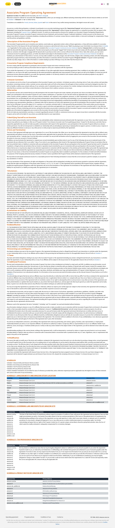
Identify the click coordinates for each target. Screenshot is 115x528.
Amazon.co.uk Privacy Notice (51, 503)
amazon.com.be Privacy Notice (51, 481)
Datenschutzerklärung (49, 486)
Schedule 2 (98, 253)
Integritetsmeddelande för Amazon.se (54, 500)
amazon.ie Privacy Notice (50, 488)
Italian (35, 22)
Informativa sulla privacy (50, 491)
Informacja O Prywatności (50, 495)
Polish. (47, 22)
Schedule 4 (10, 274)
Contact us (60, 517)
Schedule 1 (11, 19)
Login (8, 4)
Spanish (40, 22)
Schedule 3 (97, 259)
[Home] (57, 4)
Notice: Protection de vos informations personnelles (58, 483)
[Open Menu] (107, 4)
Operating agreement (12, 517)
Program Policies (26, 32)
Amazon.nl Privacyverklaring (51, 493)
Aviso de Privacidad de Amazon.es (52, 498)
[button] (103, 4)
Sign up (17, 4)
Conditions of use (46, 517)
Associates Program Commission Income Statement (63, 48)
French (26, 22)
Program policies (29, 517)
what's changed (43, 15)
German (31, 22)
